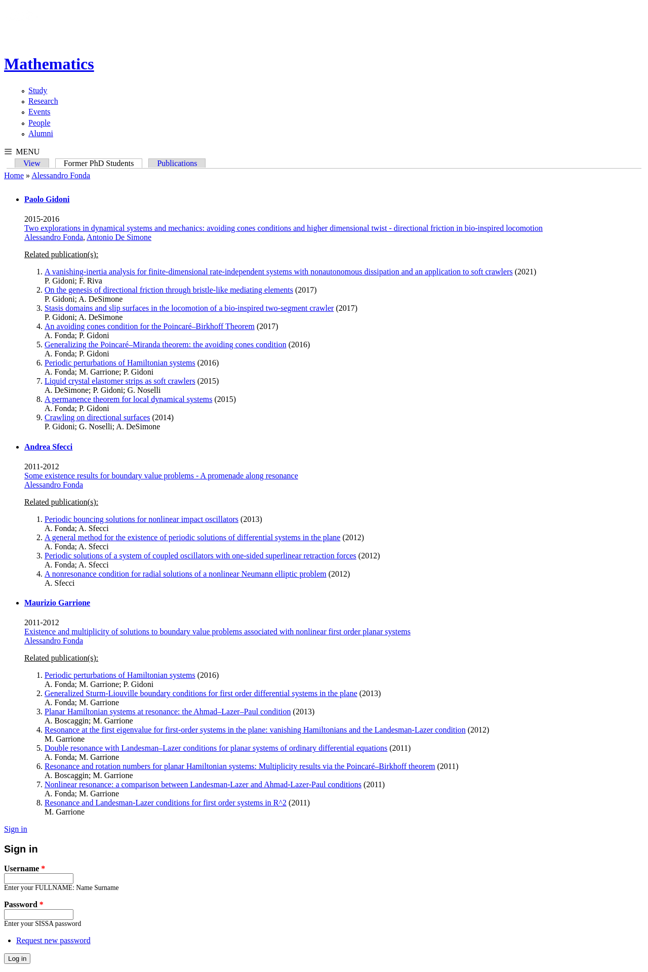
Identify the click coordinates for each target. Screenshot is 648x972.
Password (24, 904)
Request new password (53, 940)
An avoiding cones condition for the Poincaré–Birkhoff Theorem (150, 326)
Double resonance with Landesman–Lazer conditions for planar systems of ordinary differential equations (216, 748)
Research (43, 101)
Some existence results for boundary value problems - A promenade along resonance (161, 475)
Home (14, 175)
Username (24, 868)
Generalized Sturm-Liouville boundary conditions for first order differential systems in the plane (201, 693)
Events (39, 111)
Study (37, 90)
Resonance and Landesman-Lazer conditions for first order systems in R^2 (166, 802)
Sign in (15, 829)
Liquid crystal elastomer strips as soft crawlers (120, 381)
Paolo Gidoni (46, 199)
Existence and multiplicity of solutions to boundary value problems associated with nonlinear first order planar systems (217, 631)
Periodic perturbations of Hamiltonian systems (120, 362)
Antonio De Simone (119, 237)
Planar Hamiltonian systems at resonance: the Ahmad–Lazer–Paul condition (168, 711)
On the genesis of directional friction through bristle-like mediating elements (169, 290)
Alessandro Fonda (60, 175)
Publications (177, 163)
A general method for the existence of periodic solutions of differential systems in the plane (192, 537)
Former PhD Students (103, 163)
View (31, 163)
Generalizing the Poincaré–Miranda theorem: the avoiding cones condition (166, 344)
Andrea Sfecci (48, 446)
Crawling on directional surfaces (97, 417)
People (39, 122)
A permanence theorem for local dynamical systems (128, 399)
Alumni (40, 133)
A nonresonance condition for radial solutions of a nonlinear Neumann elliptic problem (186, 574)
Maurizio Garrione (57, 602)
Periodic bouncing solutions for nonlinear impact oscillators (141, 519)
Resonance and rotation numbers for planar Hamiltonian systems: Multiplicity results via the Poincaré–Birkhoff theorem (240, 766)
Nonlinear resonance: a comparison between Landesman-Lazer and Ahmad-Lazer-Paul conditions (203, 784)
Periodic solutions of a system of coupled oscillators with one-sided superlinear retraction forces (200, 555)
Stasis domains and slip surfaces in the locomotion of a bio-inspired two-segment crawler (189, 308)
